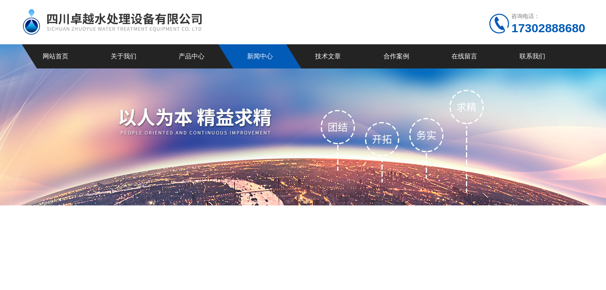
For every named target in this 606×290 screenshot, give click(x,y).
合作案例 (396, 56)
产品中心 (191, 56)
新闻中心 (260, 56)
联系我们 (532, 56)
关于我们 (123, 56)
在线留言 (464, 56)
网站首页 (55, 56)
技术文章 (328, 56)
